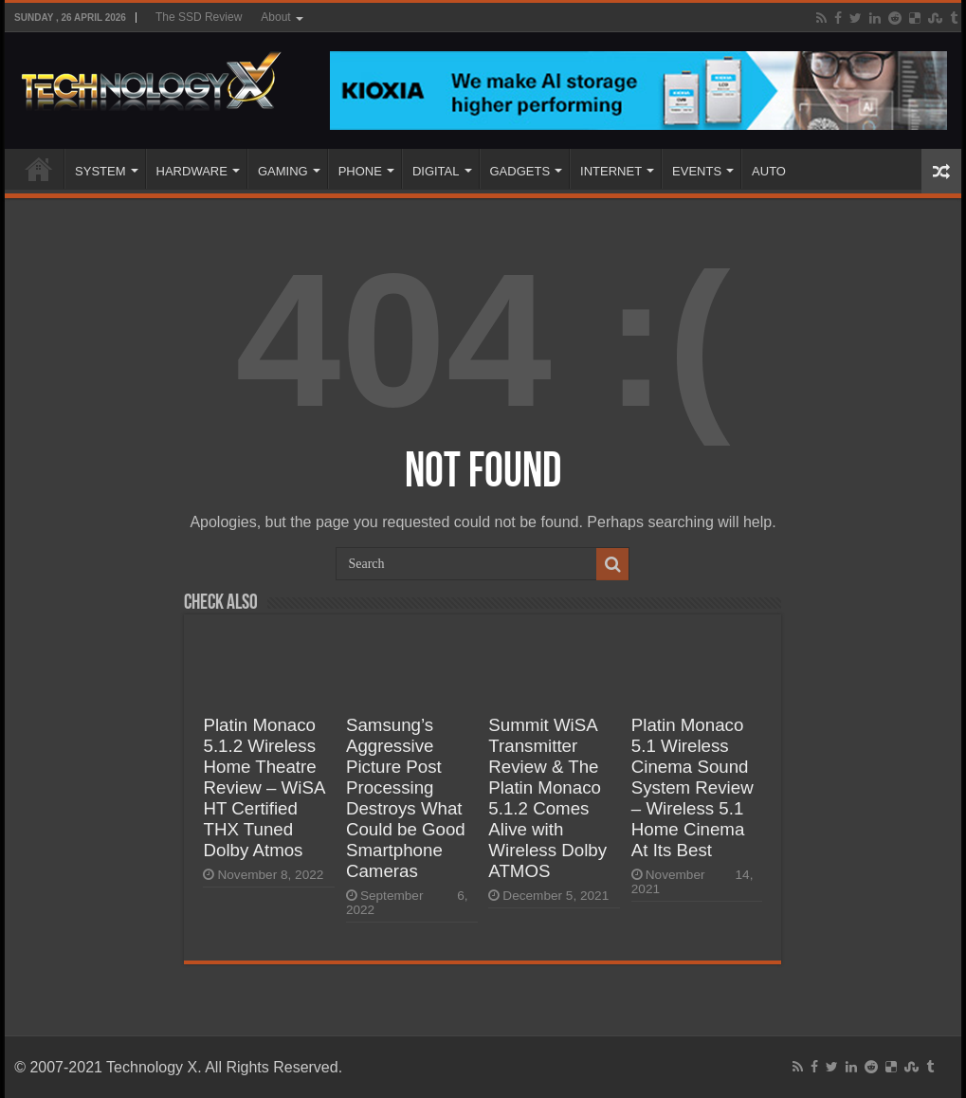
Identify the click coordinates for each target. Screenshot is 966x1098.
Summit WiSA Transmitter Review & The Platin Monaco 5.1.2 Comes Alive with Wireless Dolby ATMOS (547, 798)
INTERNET (611, 171)
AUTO (769, 171)
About (275, 17)
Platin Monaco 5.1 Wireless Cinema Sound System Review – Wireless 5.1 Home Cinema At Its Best (692, 787)
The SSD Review (198, 17)
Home (39, 169)
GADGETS (520, 171)
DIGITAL (436, 171)
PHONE (360, 171)
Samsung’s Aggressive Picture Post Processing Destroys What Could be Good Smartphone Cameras (405, 798)
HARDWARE (192, 171)
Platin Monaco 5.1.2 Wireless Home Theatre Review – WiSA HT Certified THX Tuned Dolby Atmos (263, 787)
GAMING (283, 171)
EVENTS (696, 171)
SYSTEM (100, 171)
